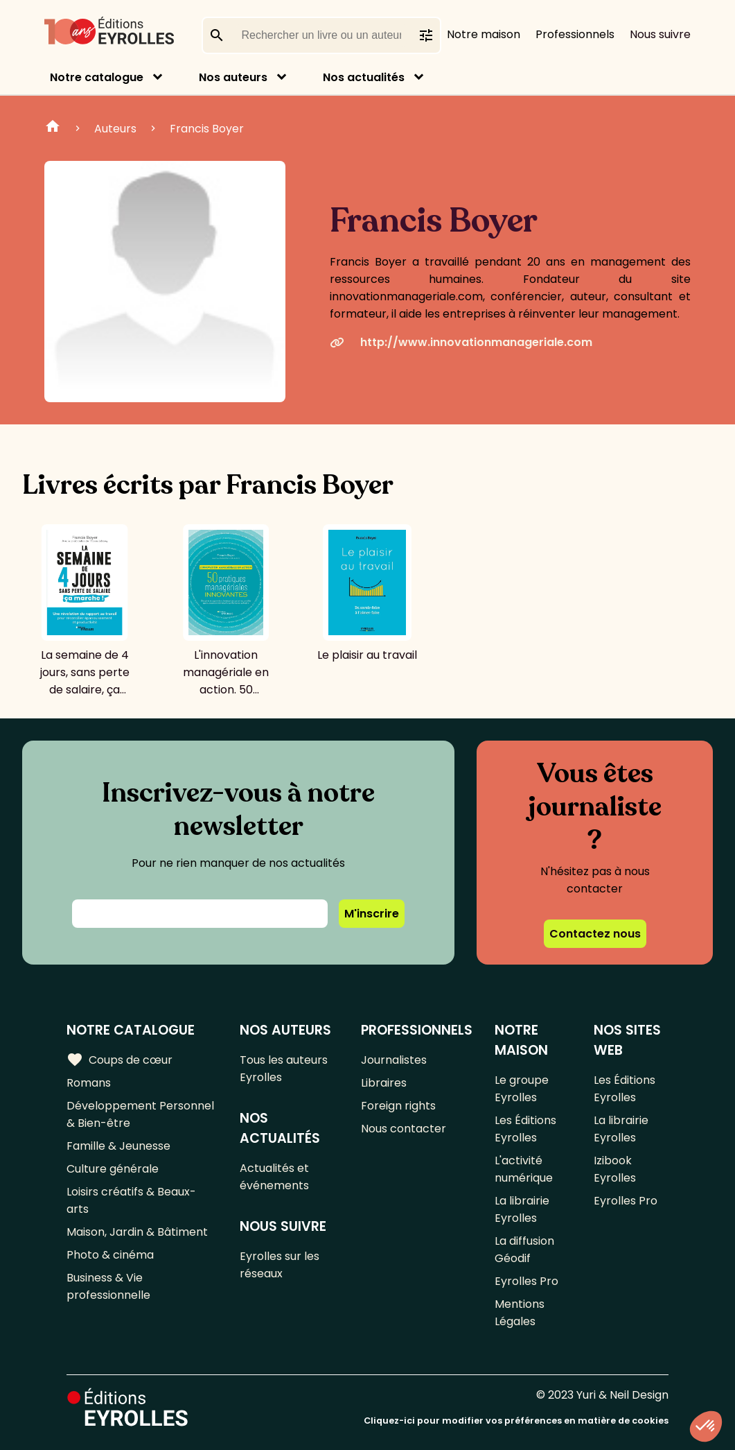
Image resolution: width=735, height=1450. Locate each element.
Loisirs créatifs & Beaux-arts (131, 1200)
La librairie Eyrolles (522, 1209)
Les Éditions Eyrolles (525, 1129)
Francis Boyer (207, 129)
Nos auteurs (233, 77)
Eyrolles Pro (526, 1281)
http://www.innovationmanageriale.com (461, 342)
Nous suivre (660, 34)
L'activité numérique (524, 1169)
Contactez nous (595, 934)
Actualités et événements (274, 1176)
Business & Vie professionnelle (108, 1286)
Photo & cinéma (110, 1255)
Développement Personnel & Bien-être (140, 1114)
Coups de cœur (119, 1059)
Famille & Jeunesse (118, 1146)
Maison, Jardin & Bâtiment (137, 1232)
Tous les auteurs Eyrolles (284, 1068)
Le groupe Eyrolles (522, 1088)
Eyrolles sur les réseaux (279, 1264)
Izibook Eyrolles (615, 1169)
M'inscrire (371, 914)
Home (52, 128)
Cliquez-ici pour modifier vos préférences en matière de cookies (516, 1420)
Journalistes (394, 1060)
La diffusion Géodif (524, 1249)
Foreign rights (398, 1106)
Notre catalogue (96, 77)
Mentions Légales (519, 1312)
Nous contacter (403, 1129)
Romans (89, 1083)
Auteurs (115, 129)
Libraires (384, 1083)
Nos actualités (364, 77)
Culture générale (113, 1169)
